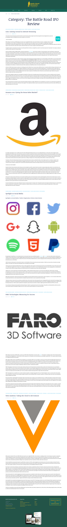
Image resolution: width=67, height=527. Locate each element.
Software (21, 501)
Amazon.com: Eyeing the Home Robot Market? (22, 92)
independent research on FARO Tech (20, 292)
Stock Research (40, 292)
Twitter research (42, 191)
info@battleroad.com (9, 505)
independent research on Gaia (19, 29)
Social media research (26, 191)
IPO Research (45, 393)
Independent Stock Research (23, 393)
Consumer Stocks (15, 393)
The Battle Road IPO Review (35, 29)
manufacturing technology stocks (32, 292)
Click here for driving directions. (10, 508)
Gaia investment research (10, 29)
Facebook (41, 256)
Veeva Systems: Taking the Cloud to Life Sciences (22, 396)
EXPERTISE (26, 10)
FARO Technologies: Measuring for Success (20, 294)
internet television (28, 29)
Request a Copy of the (55, 502)
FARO (41, 354)
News (35, 502)
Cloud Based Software (9, 393)
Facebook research (8, 191)
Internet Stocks (39, 393)
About (19, 10)
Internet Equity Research (32, 393)
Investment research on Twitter (17, 191)
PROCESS (40, 10)
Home (13, 10)
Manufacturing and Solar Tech (24, 502)
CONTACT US (53, 10)
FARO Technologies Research (10, 292)
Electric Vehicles (22, 503)
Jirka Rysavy (31, 51)
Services (36, 503)
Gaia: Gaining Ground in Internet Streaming (21, 32)
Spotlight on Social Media (14, 194)
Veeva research (58, 393)
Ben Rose (14, 33)
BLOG (46, 10)
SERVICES (33, 10)
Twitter (45, 256)
